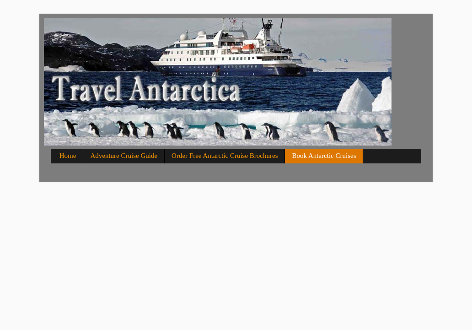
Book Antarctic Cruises (324, 155)
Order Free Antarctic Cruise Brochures (225, 155)
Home (67, 155)
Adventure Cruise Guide (123, 155)
